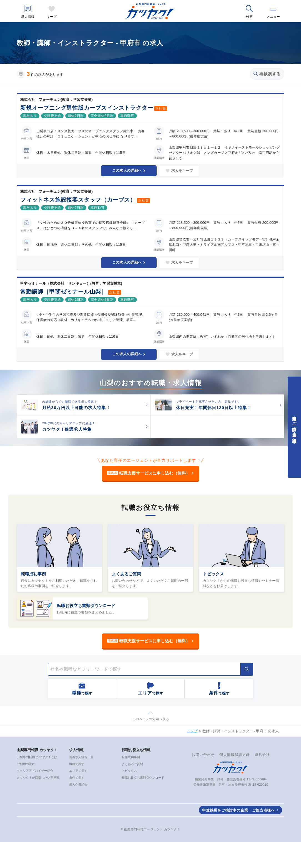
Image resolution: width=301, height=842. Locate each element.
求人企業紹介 (78, 784)
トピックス (213, 574)
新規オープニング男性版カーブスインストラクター (86, 108)
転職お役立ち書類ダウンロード (86, 605)
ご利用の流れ (26, 764)
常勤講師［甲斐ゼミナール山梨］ (63, 292)
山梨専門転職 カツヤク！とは (37, 757)
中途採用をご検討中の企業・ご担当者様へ (238, 810)
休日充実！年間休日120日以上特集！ (214, 407)
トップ (192, 731)
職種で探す (76, 764)
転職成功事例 (33, 574)
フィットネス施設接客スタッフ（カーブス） (78, 200)
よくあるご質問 (126, 574)
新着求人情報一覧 (81, 757)
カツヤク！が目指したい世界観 (38, 777)
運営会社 (262, 755)
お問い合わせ (203, 755)
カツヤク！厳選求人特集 (67, 429)
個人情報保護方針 (234, 755)
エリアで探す (78, 770)
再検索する (267, 73)
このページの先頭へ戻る (150, 719)
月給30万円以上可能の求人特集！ (76, 407)
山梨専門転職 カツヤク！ (37, 750)
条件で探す (76, 777)
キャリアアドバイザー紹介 (35, 770)
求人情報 (27, 17)
